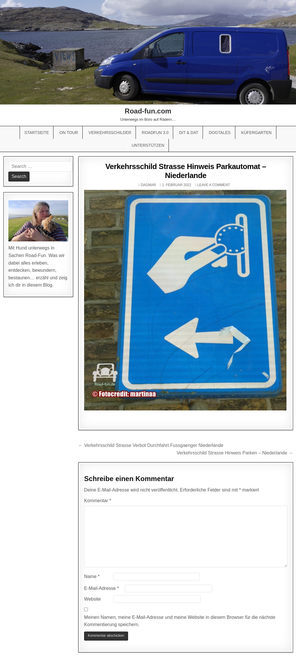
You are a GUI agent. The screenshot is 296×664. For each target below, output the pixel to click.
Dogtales (219, 132)
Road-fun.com (148, 111)
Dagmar (148, 185)
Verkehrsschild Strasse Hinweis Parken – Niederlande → (235, 452)
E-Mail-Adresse (101, 588)
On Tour (69, 132)
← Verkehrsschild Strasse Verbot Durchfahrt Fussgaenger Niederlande (150, 445)
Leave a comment (213, 185)
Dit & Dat (188, 132)
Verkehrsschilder (109, 132)
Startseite (36, 132)
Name (91, 576)
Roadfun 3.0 (155, 132)
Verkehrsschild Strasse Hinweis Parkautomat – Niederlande (185, 171)
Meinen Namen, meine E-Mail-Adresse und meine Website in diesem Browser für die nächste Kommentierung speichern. (179, 621)
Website (92, 599)
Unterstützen (148, 145)
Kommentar (97, 500)
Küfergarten (256, 132)
